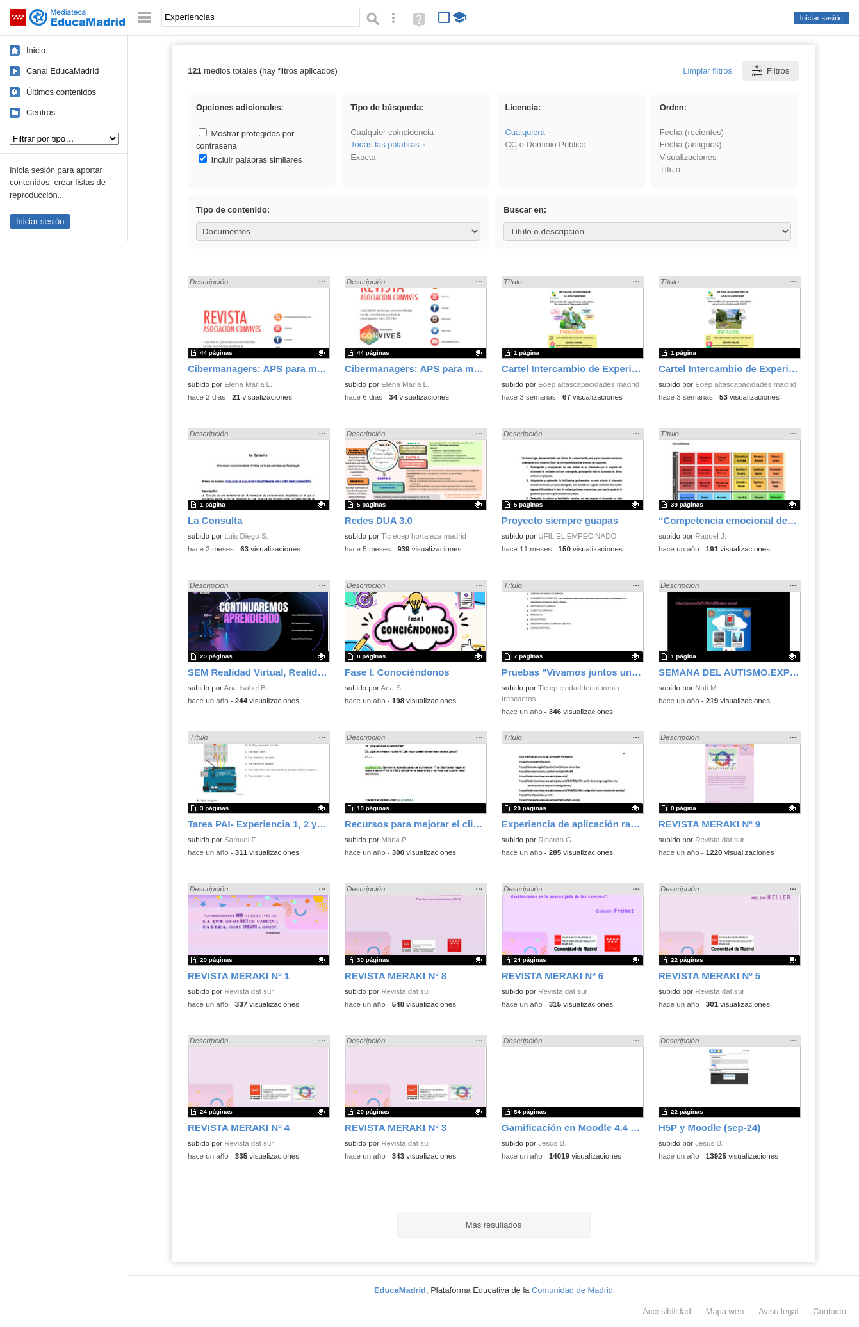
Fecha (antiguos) (691, 144)
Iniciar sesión (821, 18)
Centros (40, 112)
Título (670, 169)
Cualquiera (524, 132)
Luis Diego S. (246, 536)
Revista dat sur (719, 839)
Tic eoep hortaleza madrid (423, 536)
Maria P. (394, 839)
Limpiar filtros (707, 71)
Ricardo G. (555, 839)
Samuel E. (241, 839)
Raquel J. (710, 536)
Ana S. (392, 688)
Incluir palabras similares (250, 160)
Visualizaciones (688, 157)
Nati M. (707, 688)
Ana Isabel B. (246, 688)
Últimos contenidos (61, 92)
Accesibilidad (666, 1311)
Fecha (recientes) (692, 132)
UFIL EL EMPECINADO (577, 536)
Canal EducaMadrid (62, 71)
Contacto (829, 1311)
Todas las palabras (385, 144)
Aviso (778, 1311)
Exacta (362, 157)
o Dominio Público (545, 144)
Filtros (769, 70)
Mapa (725, 1311)
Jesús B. (552, 1143)
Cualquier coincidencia (392, 132)
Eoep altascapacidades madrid (588, 384)
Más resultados (494, 1225)
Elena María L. (248, 384)
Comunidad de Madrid (572, 1290)
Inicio (35, 50)
